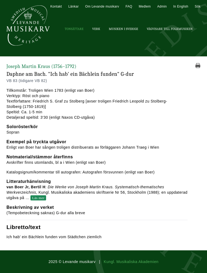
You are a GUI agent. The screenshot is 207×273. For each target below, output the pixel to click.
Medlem (145, 6)
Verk (96, 29)
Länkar (73, 6)
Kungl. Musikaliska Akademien (131, 262)
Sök (198, 6)
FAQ (129, 6)
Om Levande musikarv (102, 6)
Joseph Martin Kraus (41, 66)
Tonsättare (74, 29)
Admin (162, 6)
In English (180, 6)
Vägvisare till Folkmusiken (169, 29)
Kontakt (56, 6)
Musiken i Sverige (123, 29)
